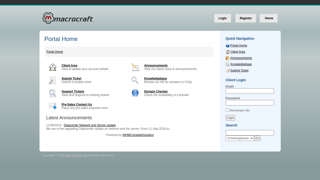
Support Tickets (73, 91)
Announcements (156, 65)
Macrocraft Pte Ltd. (76, 155)
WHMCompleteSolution (138, 135)
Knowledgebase (155, 78)
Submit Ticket (71, 78)
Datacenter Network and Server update (90, 125)
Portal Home (54, 52)
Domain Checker (156, 91)
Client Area (70, 65)
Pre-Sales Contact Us (77, 104)
